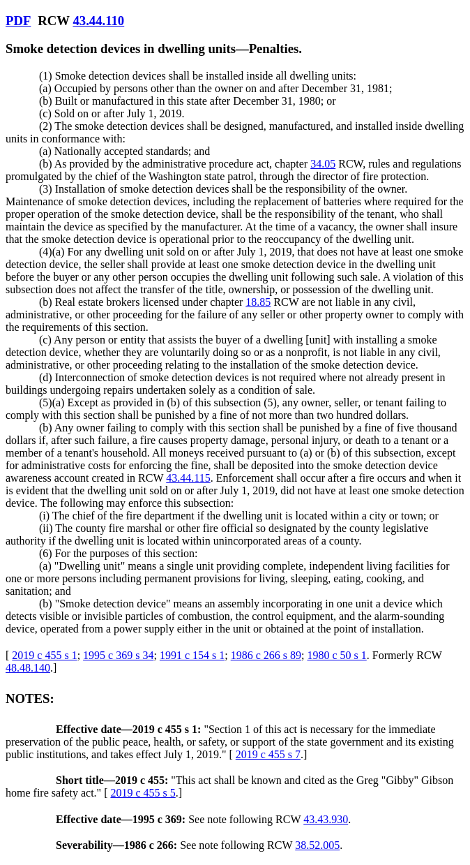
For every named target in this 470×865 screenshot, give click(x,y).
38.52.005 (317, 845)
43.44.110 (98, 20)
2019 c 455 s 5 (142, 793)
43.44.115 (188, 478)
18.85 (258, 302)
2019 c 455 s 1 (44, 655)
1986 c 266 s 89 (266, 655)
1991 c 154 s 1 (192, 655)
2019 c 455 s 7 (268, 754)
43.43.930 (325, 819)
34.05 (322, 164)
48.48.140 (28, 668)
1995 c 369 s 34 (118, 655)
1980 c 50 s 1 (336, 655)
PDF (18, 20)
